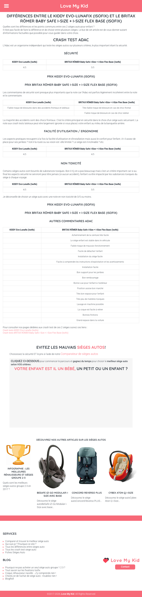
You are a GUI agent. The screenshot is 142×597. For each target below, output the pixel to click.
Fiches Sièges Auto (15, 552)
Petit (77, 395)
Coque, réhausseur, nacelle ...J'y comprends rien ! (30, 573)
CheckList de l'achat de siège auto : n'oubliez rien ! (31, 575)
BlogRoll (9, 578)
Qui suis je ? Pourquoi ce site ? (20, 544)
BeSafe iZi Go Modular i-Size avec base (52, 494)
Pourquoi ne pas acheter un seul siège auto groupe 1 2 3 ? (35, 567)
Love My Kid (74, 6)
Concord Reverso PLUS (87, 492)
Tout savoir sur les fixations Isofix (22, 570)
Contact (125, 566)
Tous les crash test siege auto (20, 549)
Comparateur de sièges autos (79, 354)
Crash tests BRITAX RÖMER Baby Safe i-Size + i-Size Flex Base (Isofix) (35, 333)
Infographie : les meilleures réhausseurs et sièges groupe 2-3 (18, 473)
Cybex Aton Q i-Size (121, 492)
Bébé (32, 395)
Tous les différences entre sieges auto (25, 546)
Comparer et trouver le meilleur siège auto (27, 541)
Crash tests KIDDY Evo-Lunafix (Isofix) (20, 330)
